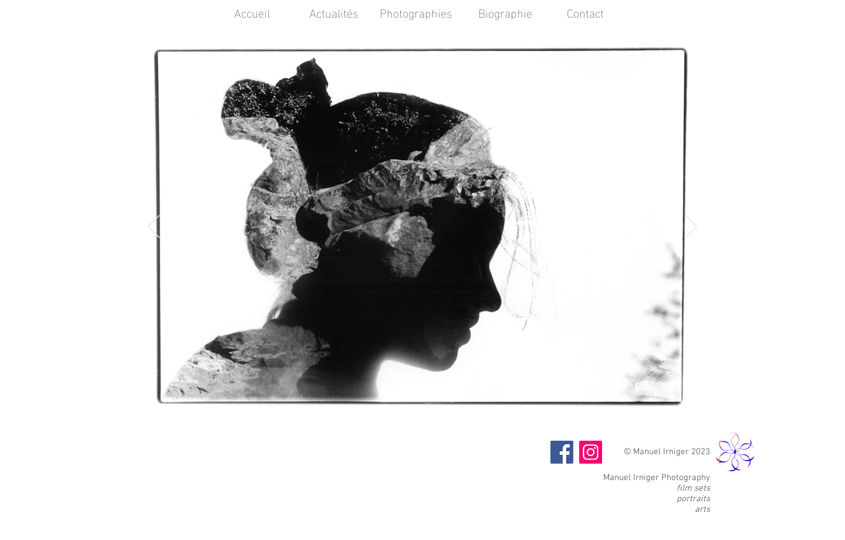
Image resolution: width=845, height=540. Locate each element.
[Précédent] (154, 227)
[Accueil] (251, 12)
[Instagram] (590, 452)
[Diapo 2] (409, 416)
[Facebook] (561, 452)
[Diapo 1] (393, 417)
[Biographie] (505, 12)
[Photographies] (416, 12)
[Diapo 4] (438, 416)
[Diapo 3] (423, 416)
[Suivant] (691, 227)
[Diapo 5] (453, 416)
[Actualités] (334, 12)
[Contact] (585, 12)
